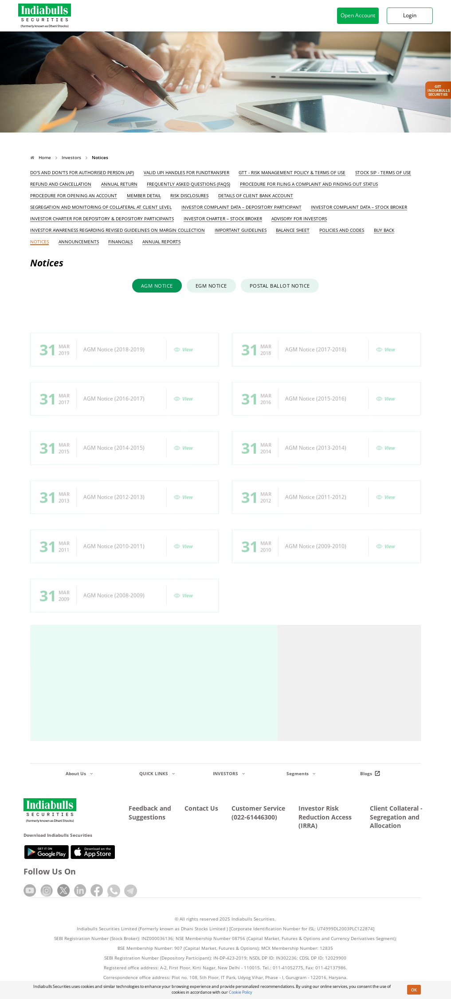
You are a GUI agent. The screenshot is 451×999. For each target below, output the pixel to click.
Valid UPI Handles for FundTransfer (186, 173)
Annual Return (119, 184)
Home (40, 157)
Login (409, 15)
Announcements (79, 242)
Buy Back (384, 230)
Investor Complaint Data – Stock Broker (359, 207)
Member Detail (144, 196)
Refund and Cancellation (60, 184)
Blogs (371, 773)
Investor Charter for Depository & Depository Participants (102, 219)
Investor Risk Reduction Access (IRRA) (325, 817)
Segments (300, 773)
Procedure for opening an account (73, 196)
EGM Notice (211, 286)
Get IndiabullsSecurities (438, 90)
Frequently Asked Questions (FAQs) (188, 184)
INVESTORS (229, 773)
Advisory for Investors (299, 219)
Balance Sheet (293, 230)
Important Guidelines (241, 230)
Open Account (358, 15)
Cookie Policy (240, 992)
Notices (39, 242)
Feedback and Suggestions (150, 812)
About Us (79, 773)
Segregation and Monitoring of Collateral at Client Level (101, 207)
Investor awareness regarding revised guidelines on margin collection (117, 230)
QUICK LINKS (157, 773)
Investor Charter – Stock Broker (223, 219)
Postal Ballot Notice (280, 286)
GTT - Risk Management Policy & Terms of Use (292, 173)
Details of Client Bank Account (255, 196)
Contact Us (201, 808)
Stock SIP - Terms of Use (383, 173)
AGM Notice (157, 286)
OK (414, 990)
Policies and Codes (341, 230)
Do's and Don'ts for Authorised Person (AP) (82, 173)
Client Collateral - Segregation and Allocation (396, 817)
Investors (71, 157)
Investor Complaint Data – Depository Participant (241, 207)
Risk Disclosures (189, 196)
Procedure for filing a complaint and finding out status (309, 184)
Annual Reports (161, 242)
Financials (120, 242)
